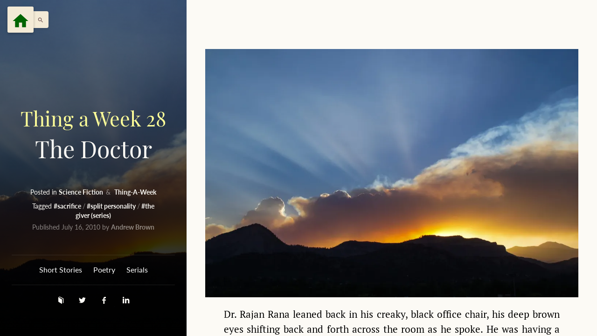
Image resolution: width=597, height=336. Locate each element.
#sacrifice (68, 206)
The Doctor (93, 133)
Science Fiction (81, 192)
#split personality (112, 206)
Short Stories (60, 269)
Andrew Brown (132, 227)
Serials (137, 269)
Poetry (104, 269)
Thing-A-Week (135, 192)
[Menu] (20, 20)
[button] (38, 19)
